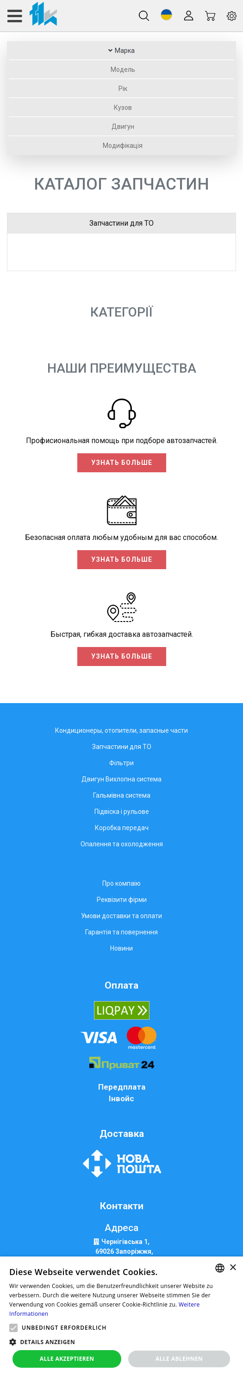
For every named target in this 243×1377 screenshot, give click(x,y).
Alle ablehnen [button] (179, 1359)
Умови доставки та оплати (121, 916)
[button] (166, 14)
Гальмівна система (121, 795)
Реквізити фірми (122, 899)
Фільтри (121, 763)
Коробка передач (122, 827)
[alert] (121, 1316)
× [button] (232, 1267)
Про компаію (121, 883)
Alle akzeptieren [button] (67, 1359)
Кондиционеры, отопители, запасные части (121, 730)
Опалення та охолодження (122, 844)
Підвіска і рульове (121, 811)
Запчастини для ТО (121, 223)
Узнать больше (121, 462)
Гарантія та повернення (121, 932)
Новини (121, 948)
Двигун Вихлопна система (121, 779)
